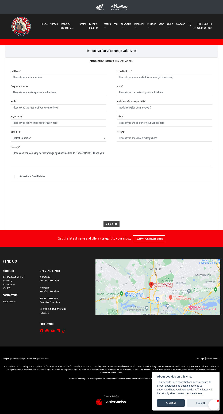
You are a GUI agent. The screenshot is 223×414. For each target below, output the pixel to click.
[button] (214, 405)
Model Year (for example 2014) (131, 101)
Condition (16, 132)
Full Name (16, 71)
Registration (17, 116)
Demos (82, 24)
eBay (116, 24)
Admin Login (199, 359)
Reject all (200, 403)
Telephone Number (19, 86)
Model (14, 101)
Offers (107, 24)
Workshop (139, 24)
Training (126, 24)
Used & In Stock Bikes (67, 26)
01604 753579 (204, 24)
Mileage (121, 132)
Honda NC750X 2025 (111, 61)
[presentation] (111, 200)
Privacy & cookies (213, 359)
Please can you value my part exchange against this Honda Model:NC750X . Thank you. (111, 158)
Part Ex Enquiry (93, 26)
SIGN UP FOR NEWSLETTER (150, 238)
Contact (180, 24)
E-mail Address (124, 71)
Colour (120, 116)
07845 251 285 (204, 28)
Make (120, 86)
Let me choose (194, 393)
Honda (44, 24)
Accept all (171, 403)
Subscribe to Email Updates (29, 176)
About (170, 24)
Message (15, 147)
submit (111, 224)
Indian (54, 24)
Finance (151, 24)
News (161, 24)
